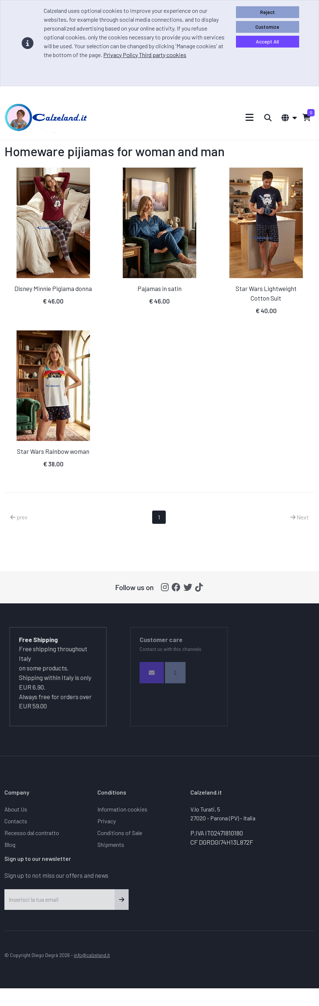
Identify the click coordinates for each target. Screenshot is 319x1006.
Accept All (267, 41)
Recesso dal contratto (31, 832)
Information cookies (122, 809)
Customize (267, 27)
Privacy (106, 820)
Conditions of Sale (119, 832)
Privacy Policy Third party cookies (144, 54)
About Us (15, 809)
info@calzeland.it (92, 955)
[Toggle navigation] (249, 117)
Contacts (15, 820)
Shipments (110, 844)
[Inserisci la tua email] (59, 899)
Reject (267, 12)
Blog (9, 844)
